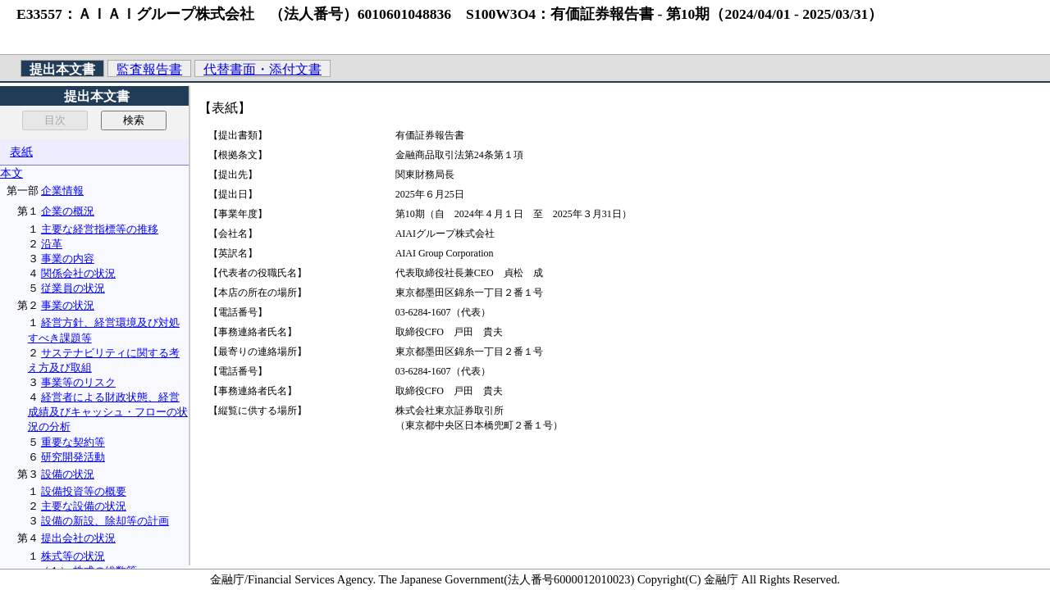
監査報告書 (149, 69)
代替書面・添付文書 (262, 69)
